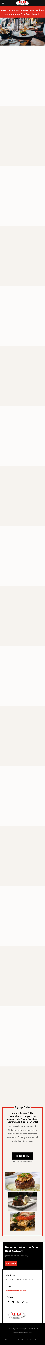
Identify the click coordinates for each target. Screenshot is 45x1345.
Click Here (11, 1263)
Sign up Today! (22, 1156)
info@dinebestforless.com (16, 1290)
